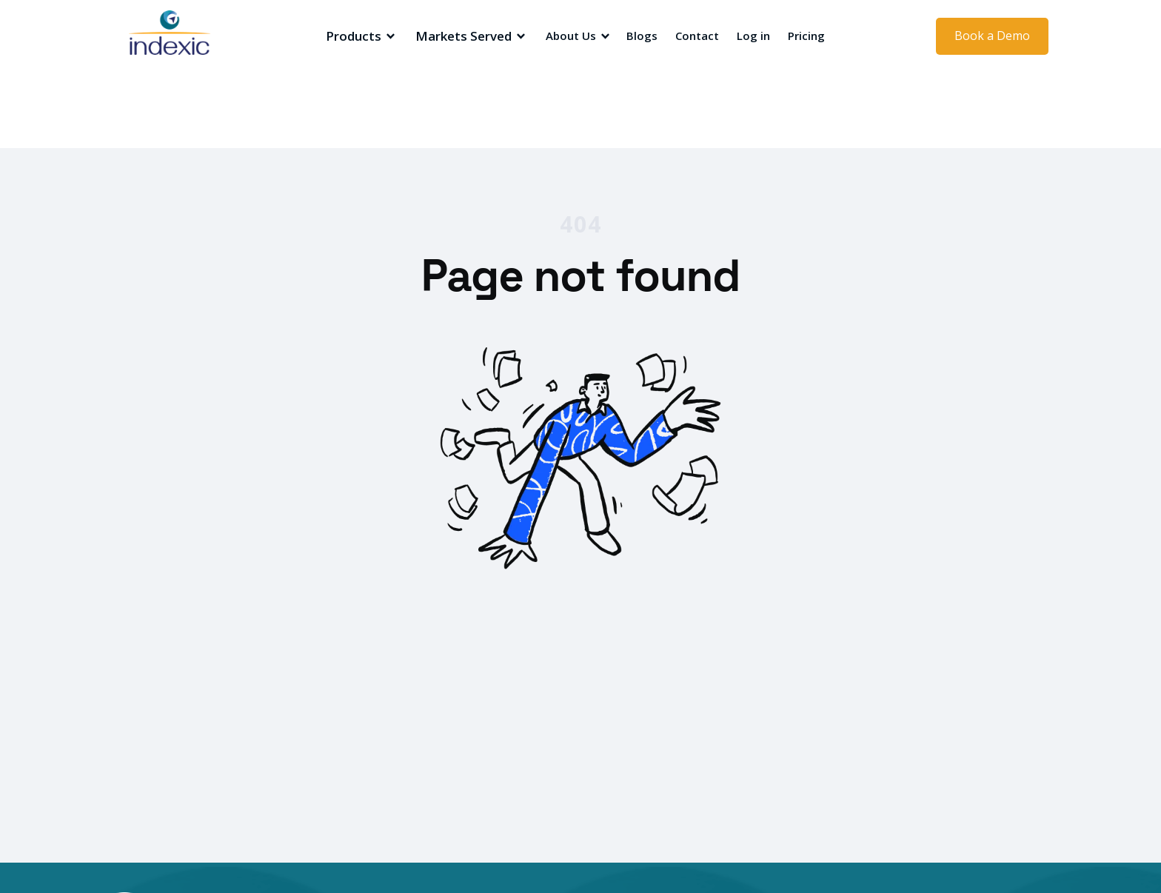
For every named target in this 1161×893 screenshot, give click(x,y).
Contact (697, 35)
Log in (753, 35)
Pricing (806, 35)
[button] (358, 36)
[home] (191, 36)
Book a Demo (992, 35)
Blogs (642, 35)
